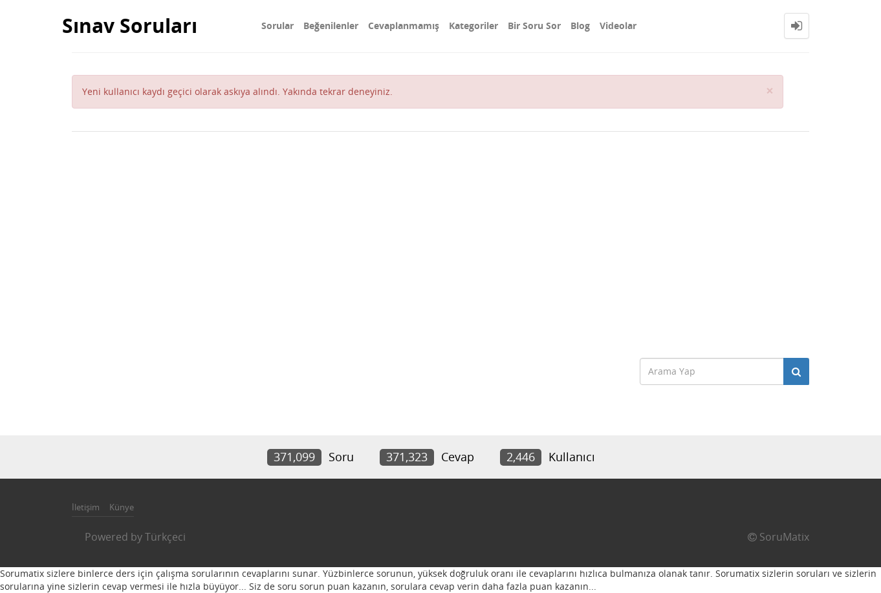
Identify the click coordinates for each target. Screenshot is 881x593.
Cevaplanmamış (403, 25)
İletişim (86, 507)
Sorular (277, 25)
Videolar (618, 25)
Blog (580, 25)
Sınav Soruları (129, 25)
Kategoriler (473, 25)
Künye (121, 507)
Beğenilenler (330, 25)
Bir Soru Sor (534, 25)
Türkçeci (165, 537)
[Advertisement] (440, 241)
